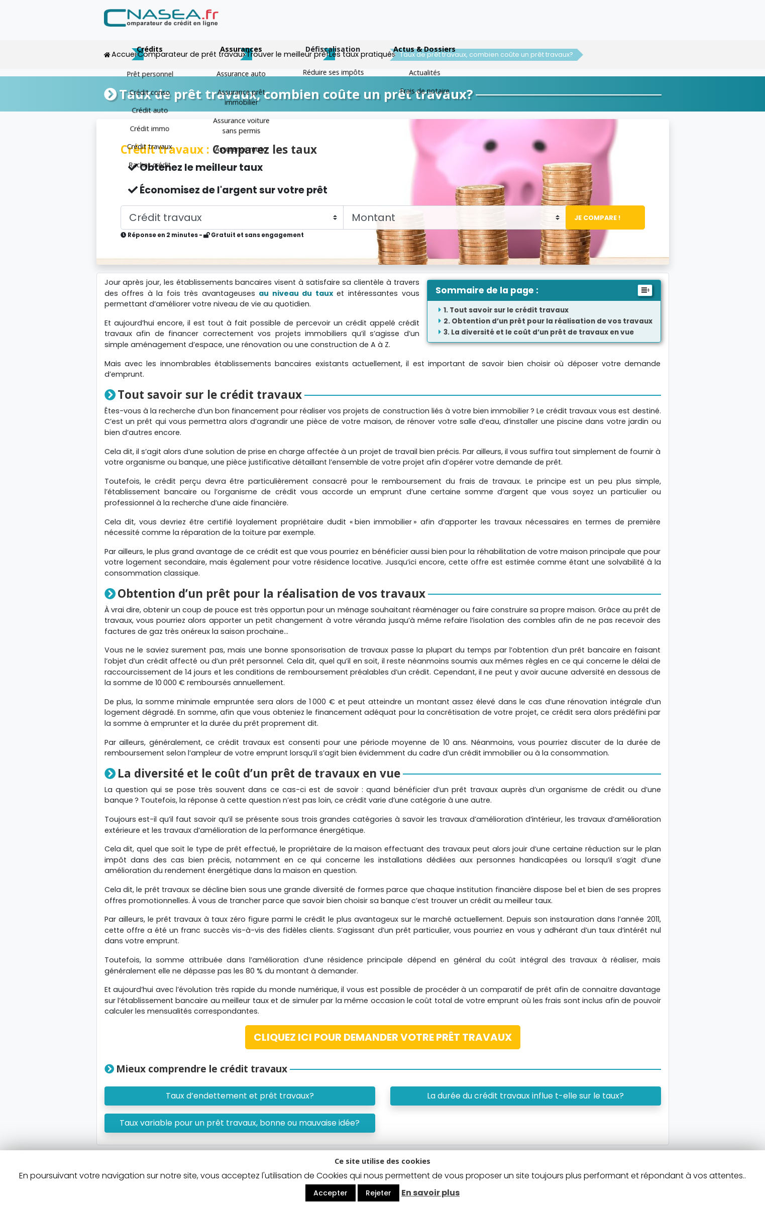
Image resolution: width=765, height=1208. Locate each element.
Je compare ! (594, 217)
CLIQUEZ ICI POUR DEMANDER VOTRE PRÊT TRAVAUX (383, 1037)
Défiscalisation (523, 26)
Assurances (432, 26)
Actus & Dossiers (615, 26)
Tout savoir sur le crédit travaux (509, 309)
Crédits (340, 26)
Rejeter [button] (378, 1193)
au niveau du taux (296, 293)
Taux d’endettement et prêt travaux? (240, 1095)
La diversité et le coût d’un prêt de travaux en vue (542, 332)
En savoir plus (430, 1192)
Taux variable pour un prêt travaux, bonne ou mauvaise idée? (240, 1122)
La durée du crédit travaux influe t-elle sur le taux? (525, 1095)
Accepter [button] (330, 1193)
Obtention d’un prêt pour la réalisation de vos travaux (552, 320)
